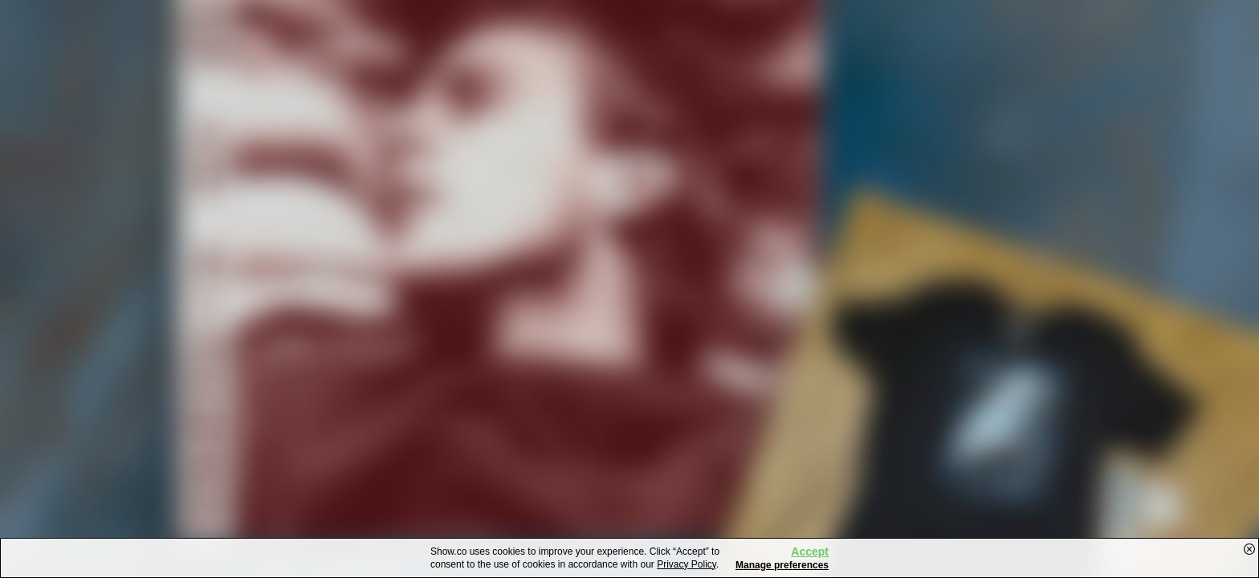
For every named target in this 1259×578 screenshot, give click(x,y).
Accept (810, 551)
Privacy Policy (686, 564)
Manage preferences (782, 565)
